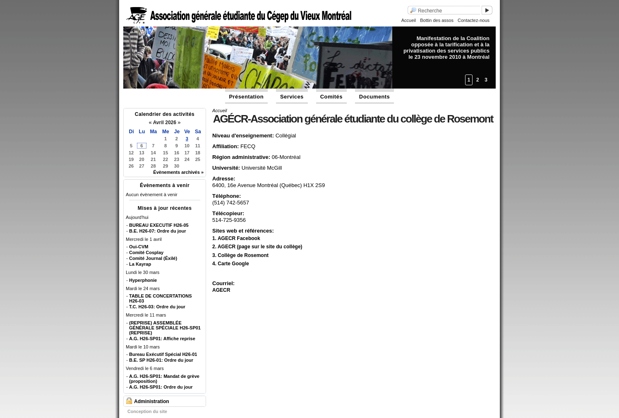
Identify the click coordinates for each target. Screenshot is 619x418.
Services (292, 97)
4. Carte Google (230, 264)
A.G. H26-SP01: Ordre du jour (160, 386)
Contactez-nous (473, 20)
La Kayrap (140, 264)
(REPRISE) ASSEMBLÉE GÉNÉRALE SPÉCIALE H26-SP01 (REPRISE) (165, 327)
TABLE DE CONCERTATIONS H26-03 (160, 298)
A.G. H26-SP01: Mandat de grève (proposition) (164, 379)
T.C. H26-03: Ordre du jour (157, 306)
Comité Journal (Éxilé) (153, 258)
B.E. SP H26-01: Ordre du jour (161, 360)
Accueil (408, 20)
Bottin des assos (436, 20)
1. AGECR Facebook (236, 238)
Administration (151, 401)
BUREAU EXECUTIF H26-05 (159, 225)
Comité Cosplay (146, 252)
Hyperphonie (143, 280)
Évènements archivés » (178, 172)
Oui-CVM (138, 246)
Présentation (246, 97)
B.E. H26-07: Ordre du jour (157, 230)
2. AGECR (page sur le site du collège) (257, 247)
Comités (331, 97)
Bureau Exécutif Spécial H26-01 (163, 354)
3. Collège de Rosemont (240, 255)
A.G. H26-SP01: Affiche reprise (162, 338)
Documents (374, 97)
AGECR (221, 290)
